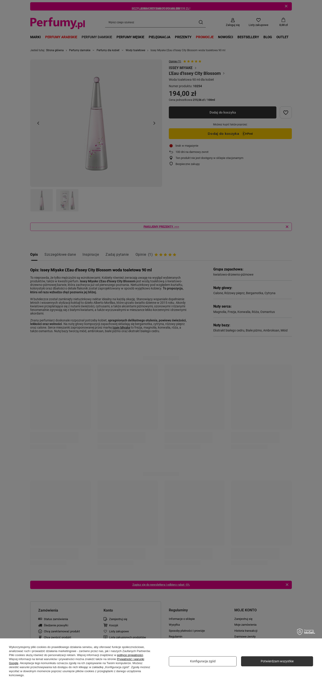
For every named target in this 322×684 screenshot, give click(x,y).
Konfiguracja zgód (203, 661)
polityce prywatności (130, 655)
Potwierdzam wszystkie (277, 661)
